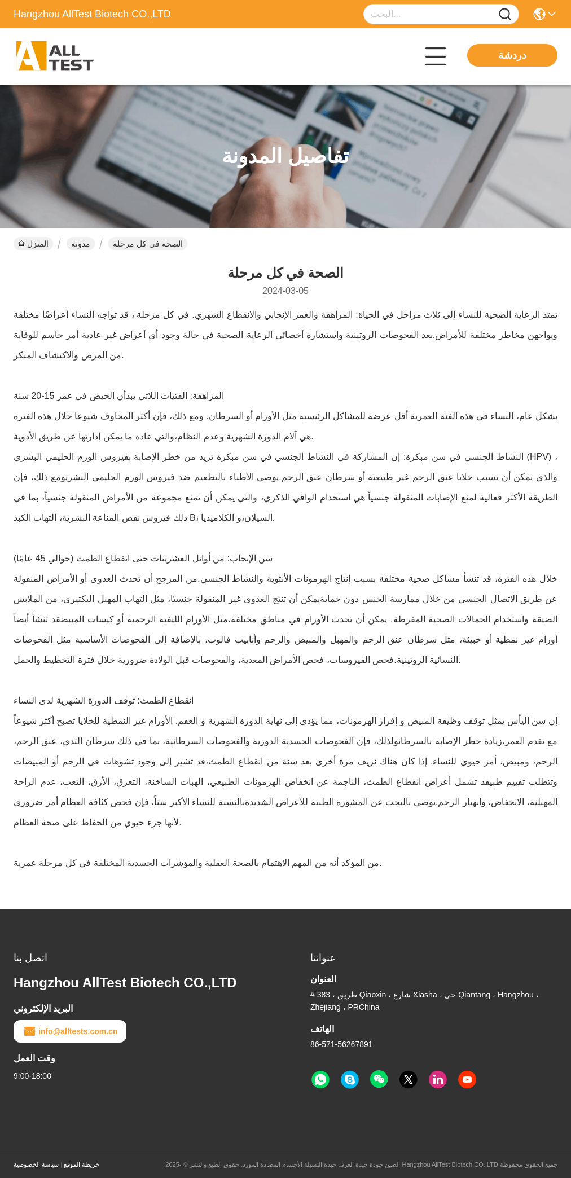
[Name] (505, 14)
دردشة (512, 55)
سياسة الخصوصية (36, 1164)
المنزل (33, 243)
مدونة (80, 243)
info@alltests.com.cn (70, 1031)
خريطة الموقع (81, 1164)
